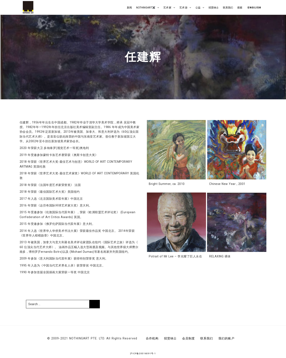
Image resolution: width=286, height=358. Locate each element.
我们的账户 (226, 338)
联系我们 (228, 7)
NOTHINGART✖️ (145, 7)
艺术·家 (167, 7)
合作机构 (152, 338)
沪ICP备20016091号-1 (143, 353)
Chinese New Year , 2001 (227, 184)
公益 (198, 7)
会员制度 (188, 338)
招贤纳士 (214, 7)
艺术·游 (183, 7)
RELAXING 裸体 (220, 256)
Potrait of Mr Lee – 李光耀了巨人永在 (175, 256)
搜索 (239, 7)
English (254, 7)
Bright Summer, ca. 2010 (167, 184)
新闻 (129, 7)
